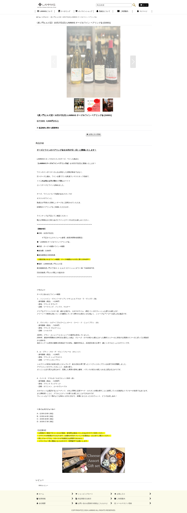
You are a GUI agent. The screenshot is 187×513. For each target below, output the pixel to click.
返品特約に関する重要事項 (48, 128)
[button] (54, 61)
